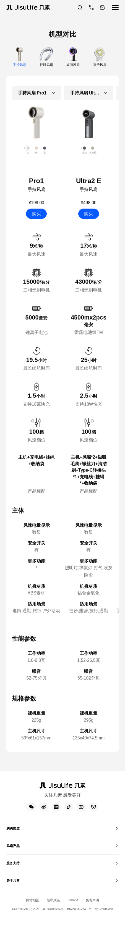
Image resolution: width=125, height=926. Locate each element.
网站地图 (26, 910)
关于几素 (15, 889)
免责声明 (98, 910)
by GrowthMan (105, 920)
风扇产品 (15, 852)
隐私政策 (52, 910)
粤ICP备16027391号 (79, 920)
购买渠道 (15, 833)
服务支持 (15, 870)
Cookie (75, 910)
